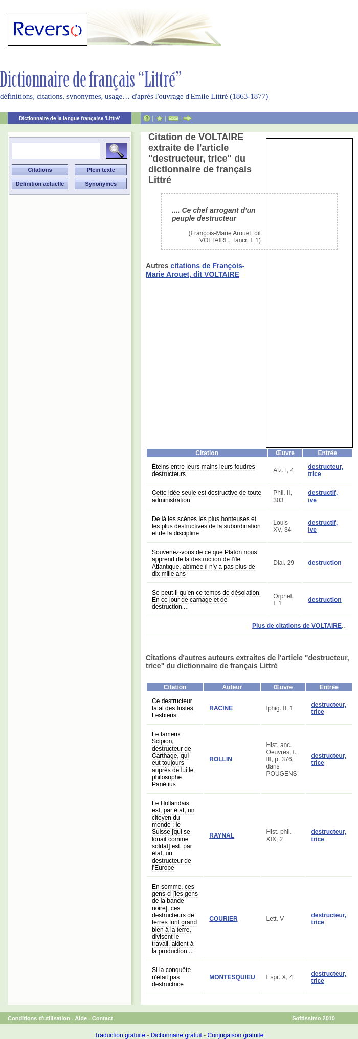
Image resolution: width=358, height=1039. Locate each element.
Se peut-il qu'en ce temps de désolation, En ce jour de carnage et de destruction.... (206, 600)
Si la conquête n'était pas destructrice (171, 977)
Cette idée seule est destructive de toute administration (206, 496)
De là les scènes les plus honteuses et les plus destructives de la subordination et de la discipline (206, 526)
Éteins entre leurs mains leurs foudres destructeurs (203, 470)
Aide (81, 1018)
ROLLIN (220, 759)
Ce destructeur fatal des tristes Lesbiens (172, 708)
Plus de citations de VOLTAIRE (297, 625)
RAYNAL (221, 835)
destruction (324, 563)
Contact (102, 1018)
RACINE (221, 708)
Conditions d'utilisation (39, 1018)
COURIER (223, 918)
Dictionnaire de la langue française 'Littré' (69, 118)
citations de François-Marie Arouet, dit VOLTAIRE (195, 270)
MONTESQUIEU (232, 977)
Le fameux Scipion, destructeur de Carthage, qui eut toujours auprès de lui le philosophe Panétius (172, 759)
